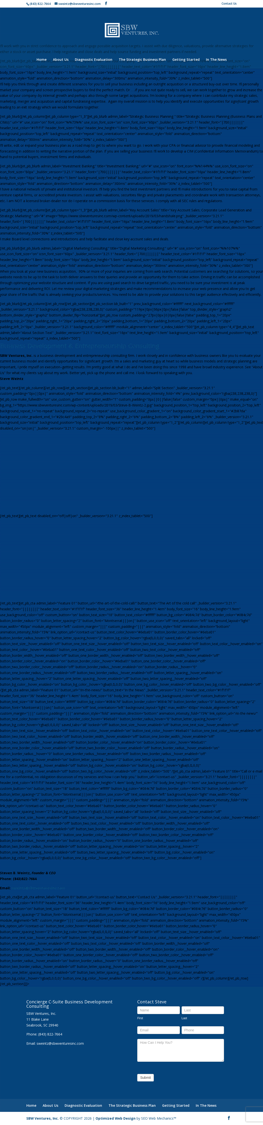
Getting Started (186, 60)
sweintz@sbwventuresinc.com (38, 888)
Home (42, 60)
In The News (216, 60)
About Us (60, 60)
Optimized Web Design (116, 1118)
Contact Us (229, 4)
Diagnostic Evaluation (93, 60)
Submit (145, 1078)
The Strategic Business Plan (142, 60)
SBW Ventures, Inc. (42, 1118)
